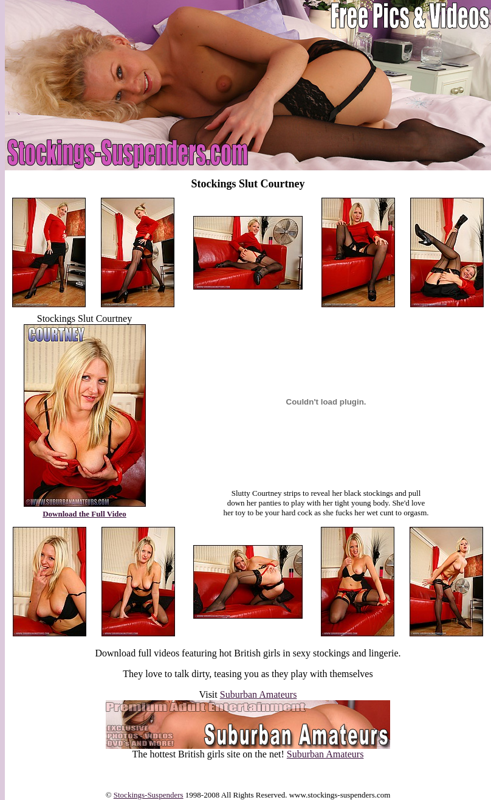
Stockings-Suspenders (149, 794)
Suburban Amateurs (258, 694)
